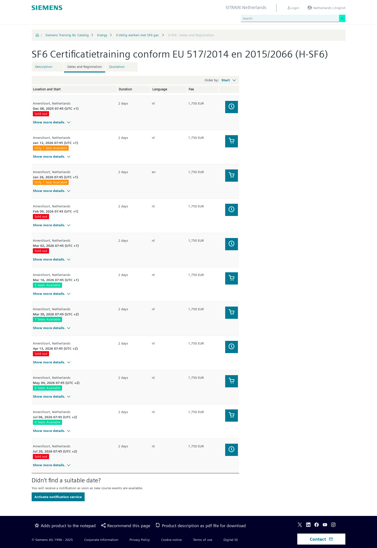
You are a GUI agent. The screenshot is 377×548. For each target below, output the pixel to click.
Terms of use (202, 540)
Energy (102, 35)
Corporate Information (101, 540)
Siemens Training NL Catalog (67, 35)
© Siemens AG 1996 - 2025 (52, 540)
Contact (321, 539)
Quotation (117, 67)
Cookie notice (171, 540)
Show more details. (52, 122)
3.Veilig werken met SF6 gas (138, 35)
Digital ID (230, 540)
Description (43, 67)
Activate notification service (58, 497)
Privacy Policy (140, 540)
